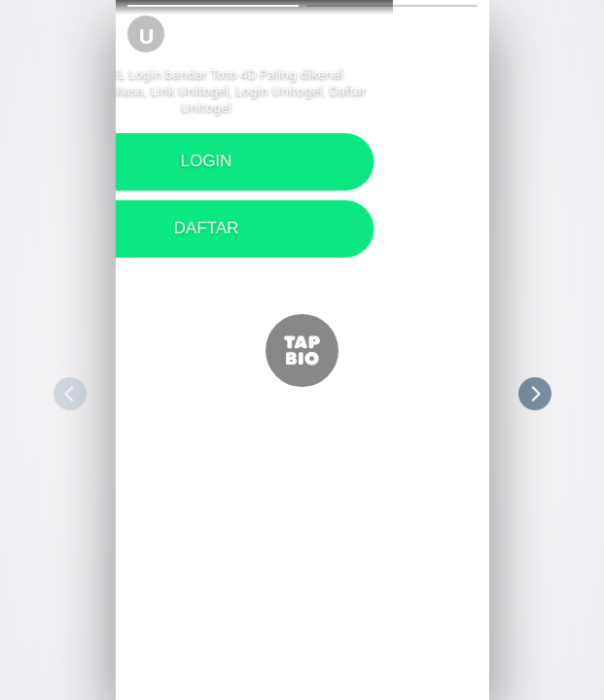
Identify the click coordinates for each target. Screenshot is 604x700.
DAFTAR (302, 228)
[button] (213, 6)
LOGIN (302, 161)
